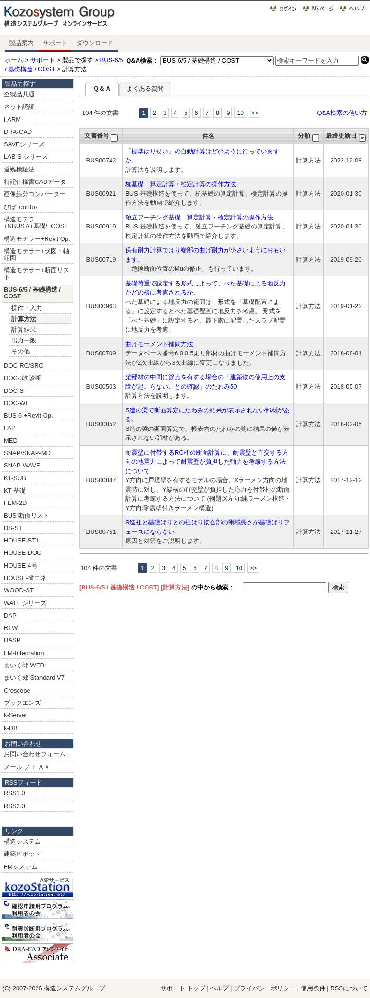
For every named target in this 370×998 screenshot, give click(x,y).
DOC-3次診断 (22, 377)
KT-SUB (15, 478)
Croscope (17, 690)
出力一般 (23, 340)
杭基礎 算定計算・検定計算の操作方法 (180, 184)
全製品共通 (19, 94)
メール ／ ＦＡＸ (27, 766)
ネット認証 (19, 106)
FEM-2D (15, 502)
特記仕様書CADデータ (35, 181)
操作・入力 (26, 308)
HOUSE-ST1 (21, 540)
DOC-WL (16, 403)
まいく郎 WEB (24, 665)
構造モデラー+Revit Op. (37, 238)
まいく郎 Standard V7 (34, 677)
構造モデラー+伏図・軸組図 (36, 254)
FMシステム (20, 866)
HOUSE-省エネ (25, 577)
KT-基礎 (15, 490)
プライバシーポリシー (265, 988)
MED (11, 440)
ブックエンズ (22, 702)
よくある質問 (145, 88)
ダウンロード (94, 43)
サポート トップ (182, 988)
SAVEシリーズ (24, 144)
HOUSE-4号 (20, 565)
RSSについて (349, 988)
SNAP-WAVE (22, 465)
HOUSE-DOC (22, 552)
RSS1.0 (14, 793)
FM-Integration (24, 652)
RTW (11, 627)
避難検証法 (19, 169)
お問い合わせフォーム (34, 754)
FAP (10, 427)
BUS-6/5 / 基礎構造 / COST (32, 293)
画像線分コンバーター (34, 194)
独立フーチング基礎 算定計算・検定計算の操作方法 (199, 217)
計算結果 (23, 329)
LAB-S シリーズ (26, 156)
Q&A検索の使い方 (342, 112)
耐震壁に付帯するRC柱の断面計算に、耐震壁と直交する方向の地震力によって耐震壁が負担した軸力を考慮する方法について (206, 462)
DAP (10, 615)
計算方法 (23, 319)
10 (240, 112)
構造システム (22, 841)
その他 (20, 351)
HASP (12, 640)
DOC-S (14, 390)
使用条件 (313, 988)
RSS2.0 (14, 805)
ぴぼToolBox (21, 206)
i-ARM (12, 119)
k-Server (15, 715)
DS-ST (13, 528)
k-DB (11, 728)
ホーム (14, 60)
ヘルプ (219, 988)
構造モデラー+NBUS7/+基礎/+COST (36, 222)
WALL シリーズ (25, 603)
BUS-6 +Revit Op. (28, 415)
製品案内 (21, 43)
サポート (55, 43)
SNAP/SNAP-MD (27, 452)
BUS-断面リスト (26, 515)
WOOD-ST (19, 590)
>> (254, 112)
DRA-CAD (18, 131)
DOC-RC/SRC (23, 365)
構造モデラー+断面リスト (36, 273)
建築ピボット (22, 853)
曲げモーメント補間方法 (159, 344)
